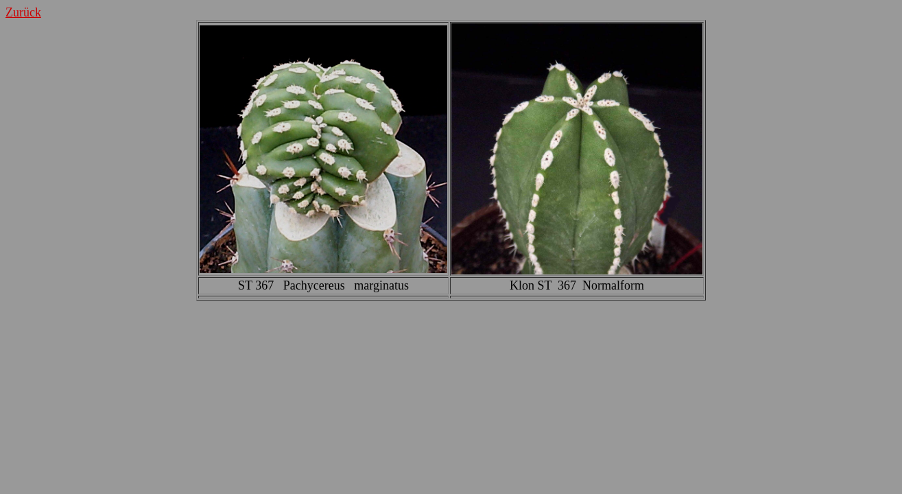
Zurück (23, 12)
